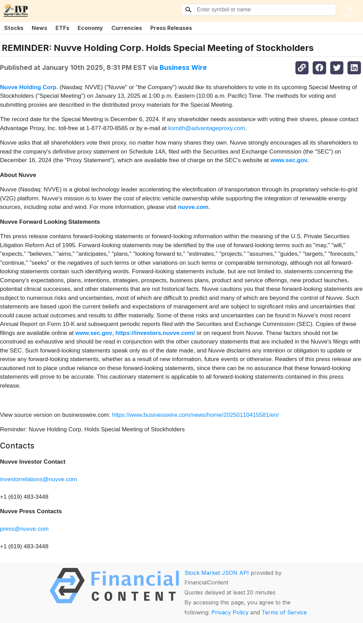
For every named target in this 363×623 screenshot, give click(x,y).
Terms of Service (284, 612)
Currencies (126, 27)
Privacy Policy (230, 612)
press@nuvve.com (24, 529)
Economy (90, 27)
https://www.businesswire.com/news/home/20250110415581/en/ (195, 415)
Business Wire (183, 67)
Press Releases (171, 27)
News (39, 27)
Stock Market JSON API (216, 572)
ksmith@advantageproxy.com (206, 128)
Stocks (13, 27)
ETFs (62, 27)
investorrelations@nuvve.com (38, 479)
